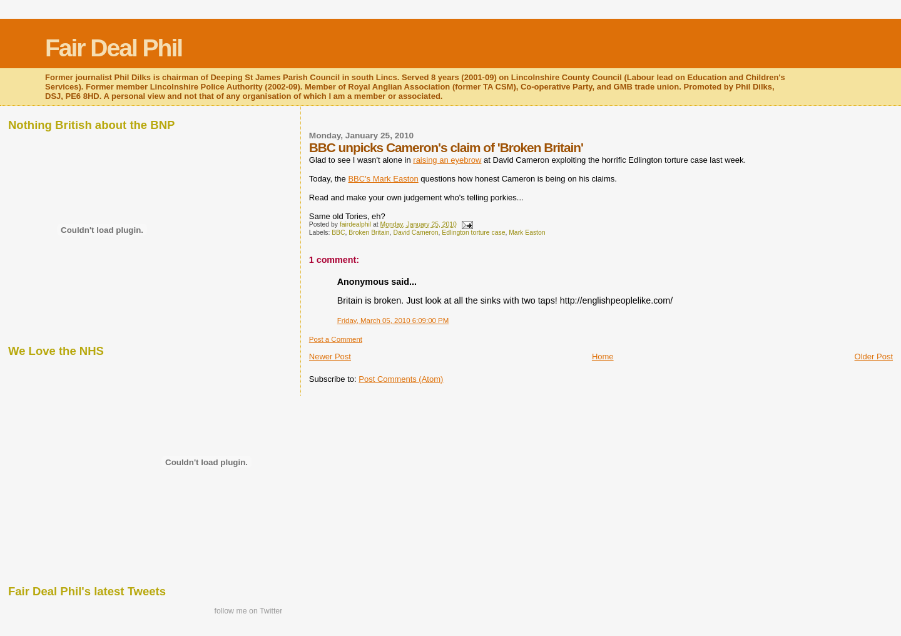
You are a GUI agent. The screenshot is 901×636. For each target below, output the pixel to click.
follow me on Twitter (248, 611)
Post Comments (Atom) (401, 379)
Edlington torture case (473, 232)
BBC (338, 232)
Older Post (874, 356)
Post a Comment (335, 339)
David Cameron (415, 232)
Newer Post (330, 356)
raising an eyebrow (447, 160)
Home (603, 356)
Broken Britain (369, 232)
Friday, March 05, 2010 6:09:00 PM (393, 320)
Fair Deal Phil (113, 47)
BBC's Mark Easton (383, 178)
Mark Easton (527, 232)
